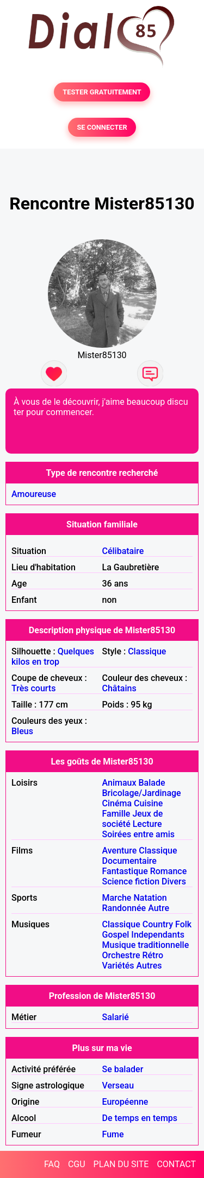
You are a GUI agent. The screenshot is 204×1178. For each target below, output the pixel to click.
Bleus (22, 731)
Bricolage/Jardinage (141, 793)
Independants (157, 934)
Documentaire (129, 861)
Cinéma (117, 803)
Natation (149, 898)
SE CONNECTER (102, 127)
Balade (151, 783)
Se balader (123, 1069)
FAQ (52, 1164)
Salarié (115, 1017)
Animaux (119, 783)
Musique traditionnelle (145, 945)
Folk (183, 924)
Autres (149, 965)
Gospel (115, 934)
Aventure (119, 850)
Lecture (147, 824)
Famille (116, 813)
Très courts (33, 688)
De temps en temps (140, 1118)
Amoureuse (33, 494)
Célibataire (123, 551)
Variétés (118, 965)
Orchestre (121, 955)
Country (158, 924)
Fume (113, 1134)
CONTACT (176, 1164)
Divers (174, 881)
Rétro (152, 955)
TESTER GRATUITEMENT (102, 92)
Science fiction (131, 881)
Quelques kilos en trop (52, 656)
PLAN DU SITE (121, 1164)
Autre (158, 908)
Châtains (119, 688)
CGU (76, 1164)
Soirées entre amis (138, 834)
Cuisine (148, 803)
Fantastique (125, 871)
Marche (117, 898)
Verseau (118, 1085)
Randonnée (124, 908)
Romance (168, 871)
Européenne (125, 1102)
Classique (147, 651)
